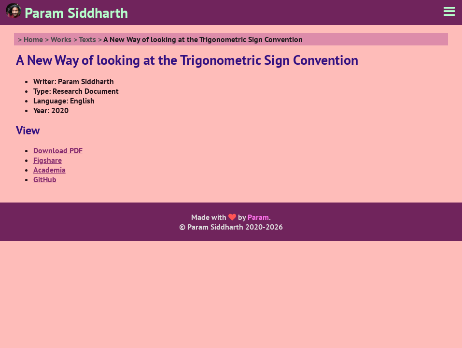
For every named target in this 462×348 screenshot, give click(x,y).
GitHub (44, 179)
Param (258, 217)
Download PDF (58, 150)
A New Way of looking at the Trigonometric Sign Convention (203, 39)
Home (33, 39)
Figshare (47, 160)
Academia (49, 169)
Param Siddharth (67, 12)
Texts (87, 39)
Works (61, 39)
